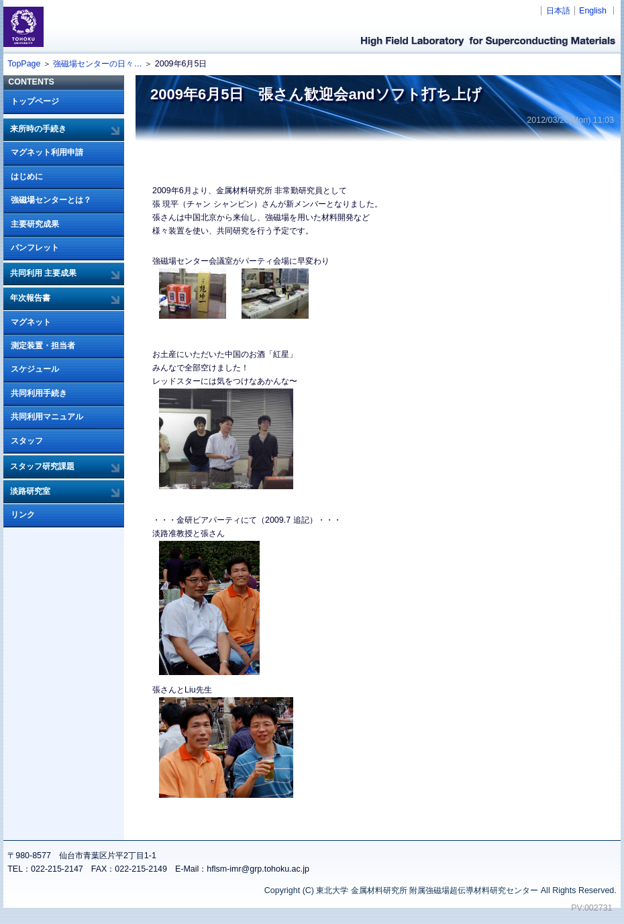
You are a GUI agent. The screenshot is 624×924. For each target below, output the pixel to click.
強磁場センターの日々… (97, 63)
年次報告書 (30, 298)
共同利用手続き (39, 393)
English (593, 10)
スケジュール (35, 369)
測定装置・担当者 (43, 345)
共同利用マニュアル (47, 416)
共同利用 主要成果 (43, 273)
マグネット (31, 322)
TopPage (23, 63)
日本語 (558, 10)
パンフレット (35, 247)
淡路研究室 (30, 491)
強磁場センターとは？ (51, 200)
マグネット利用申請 (47, 152)
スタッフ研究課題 (42, 466)
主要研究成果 (35, 224)
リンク (23, 514)
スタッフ (27, 441)
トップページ (35, 101)
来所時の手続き (38, 129)
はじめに (27, 176)
